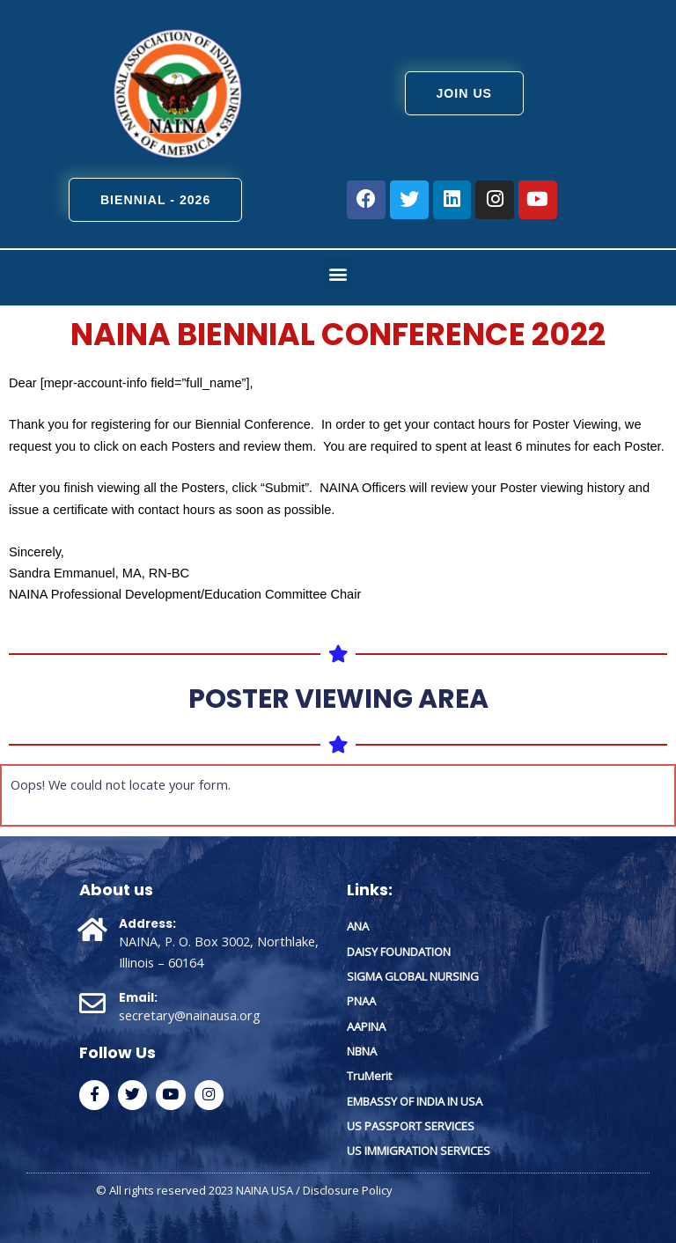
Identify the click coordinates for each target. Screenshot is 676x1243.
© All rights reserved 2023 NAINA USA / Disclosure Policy (244, 1189)
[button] (338, 273)
